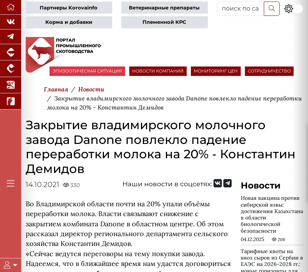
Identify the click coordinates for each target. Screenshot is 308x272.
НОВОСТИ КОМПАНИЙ (158, 71)
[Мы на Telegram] (227, 183)
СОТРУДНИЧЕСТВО (269, 71)
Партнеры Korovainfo (69, 8)
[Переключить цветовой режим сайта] (293, 9)
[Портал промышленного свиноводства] (10, 52)
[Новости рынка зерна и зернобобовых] (10, 101)
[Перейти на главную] (10, 7)
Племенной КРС (164, 22)
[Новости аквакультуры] (10, 85)
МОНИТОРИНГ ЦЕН (216, 71)
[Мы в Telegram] (10, 36)
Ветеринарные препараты (164, 8)
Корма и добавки (68, 22)
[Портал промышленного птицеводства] (10, 68)
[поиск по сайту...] (240, 9)
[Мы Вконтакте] (10, 22)
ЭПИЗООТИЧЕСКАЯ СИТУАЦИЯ (87, 71)
